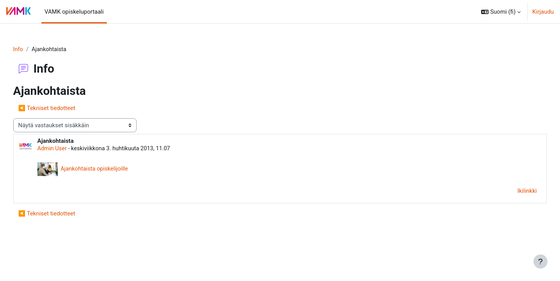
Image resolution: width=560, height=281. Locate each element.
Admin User (67, 149)
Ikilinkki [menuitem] (512, 191)
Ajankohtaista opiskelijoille (110, 169)
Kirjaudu (543, 11)
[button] (501, 11)
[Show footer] (540, 261)
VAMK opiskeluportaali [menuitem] (74, 11)
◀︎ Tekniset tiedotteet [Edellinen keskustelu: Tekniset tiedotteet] (61, 108)
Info (33, 49)
